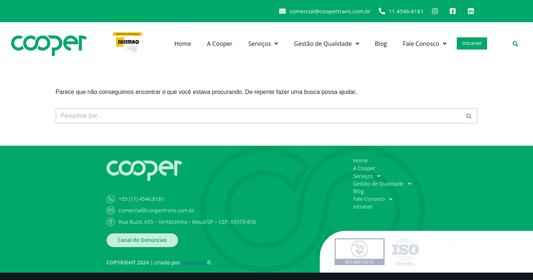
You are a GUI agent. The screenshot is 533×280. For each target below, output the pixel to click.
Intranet (472, 43)
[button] (263, 43)
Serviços (263, 44)
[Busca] (258, 116)
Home (182, 44)
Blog (381, 44)
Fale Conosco (424, 44)
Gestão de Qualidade (326, 44)
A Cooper (219, 44)
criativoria (194, 262)
